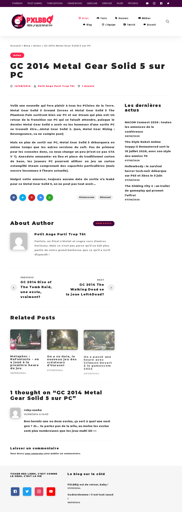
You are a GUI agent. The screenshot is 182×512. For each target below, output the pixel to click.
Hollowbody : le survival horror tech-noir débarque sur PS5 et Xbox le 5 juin (145, 171)
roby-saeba (33, 410)
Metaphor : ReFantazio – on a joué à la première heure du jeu (24, 364)
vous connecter (34, 453)
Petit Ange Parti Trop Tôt (56, 86)
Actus (37, 45)
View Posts (104, 223)
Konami (106, 197)
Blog (27, 45)
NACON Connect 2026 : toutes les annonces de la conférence (148, 127)
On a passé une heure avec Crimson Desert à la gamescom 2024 (98, 364)
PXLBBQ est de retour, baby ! (87, 484)
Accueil (15, 45)
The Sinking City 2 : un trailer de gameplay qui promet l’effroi (147, 190)
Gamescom (87, 197)
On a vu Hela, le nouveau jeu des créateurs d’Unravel (62, 363)
